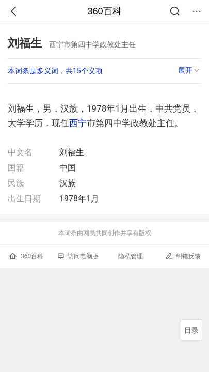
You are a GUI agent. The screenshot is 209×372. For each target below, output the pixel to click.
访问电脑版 (78, 256)
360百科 (104, 11)
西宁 (78, 123)
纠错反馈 (183, 256)
